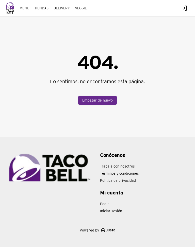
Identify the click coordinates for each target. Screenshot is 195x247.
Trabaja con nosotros (117, 166)
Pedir (104, 204)
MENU (24, 8)
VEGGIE (81, 8)
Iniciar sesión (111, 211)
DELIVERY (62, 8)
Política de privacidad (118, 180)
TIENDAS (41, 8)
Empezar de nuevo (97, 100)
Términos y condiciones (119, 173)
